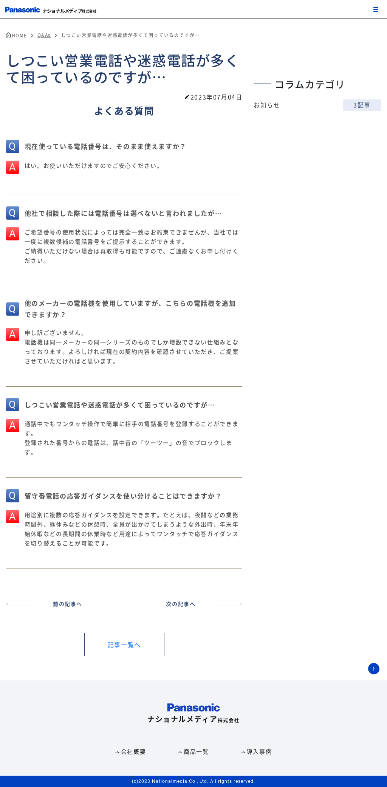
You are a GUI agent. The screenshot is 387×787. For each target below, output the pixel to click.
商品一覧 (196, 751)
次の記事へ (204, 603)
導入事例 (259, 751)
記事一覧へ (124, 644)
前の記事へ (44, 603)
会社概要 (133, 751)
